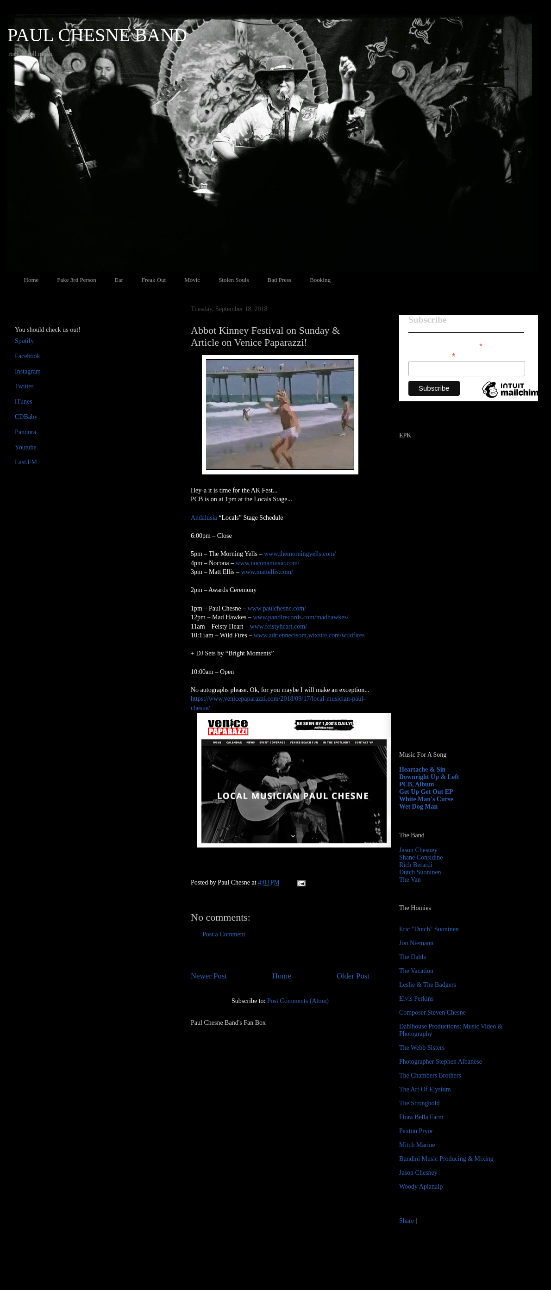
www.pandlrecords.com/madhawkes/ (301, 617)
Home (31, 279)
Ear (119, 279)
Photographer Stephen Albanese (440, 1061)
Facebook (27, 356)
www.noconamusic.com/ (267, 563)
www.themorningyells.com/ (300, 553)
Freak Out (154, 279)
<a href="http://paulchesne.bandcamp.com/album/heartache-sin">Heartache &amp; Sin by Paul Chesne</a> (457, 638)
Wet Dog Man (418, 806)
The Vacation (416, 970)
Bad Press (280, 279)
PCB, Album (416, 784)
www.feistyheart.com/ (278, 626)
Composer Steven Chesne (432, 1012)
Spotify (24, 340)
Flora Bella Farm (421, 1117)
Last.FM (26, 462)
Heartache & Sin (422, 769)
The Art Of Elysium (425, 1089)
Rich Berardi (415, 864)
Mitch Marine (417, 1144)
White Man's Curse (426, 799)
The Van (410, 879)
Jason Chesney (418, 850)
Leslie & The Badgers (427, 984)
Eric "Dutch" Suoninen (429, 929)
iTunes (23, 401)
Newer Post (209, 976)
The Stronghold (419, 1103)
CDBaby (26, 416)
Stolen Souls (234, 279)
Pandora (25, 432)
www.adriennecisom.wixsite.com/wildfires (309, 635)
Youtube (26, 447)
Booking (320, 279)
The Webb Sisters (422, 1047)
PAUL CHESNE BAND (97, 35)
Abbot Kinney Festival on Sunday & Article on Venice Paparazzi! (265, 336)
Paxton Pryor (416, 1131)
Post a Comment (223, 934)
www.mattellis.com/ (267, 571)
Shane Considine (421, 857)
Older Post (353, 976)
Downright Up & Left (429, 776)
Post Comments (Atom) (298, 1000)
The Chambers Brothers (430, 1075)
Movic (192, 279)
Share (406, 1220)
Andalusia (204, 517)
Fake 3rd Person (76, 279)
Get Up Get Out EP (426, 791)
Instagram (28, 371)
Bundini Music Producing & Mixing (446, 1158)
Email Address (432, 355)
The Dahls (412, 956)
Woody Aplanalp (421, 1186)
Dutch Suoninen (420, 872)
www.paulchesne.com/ (277, 608)
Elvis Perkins (416, 998)
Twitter (24, 386)
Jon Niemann (416, 943)
